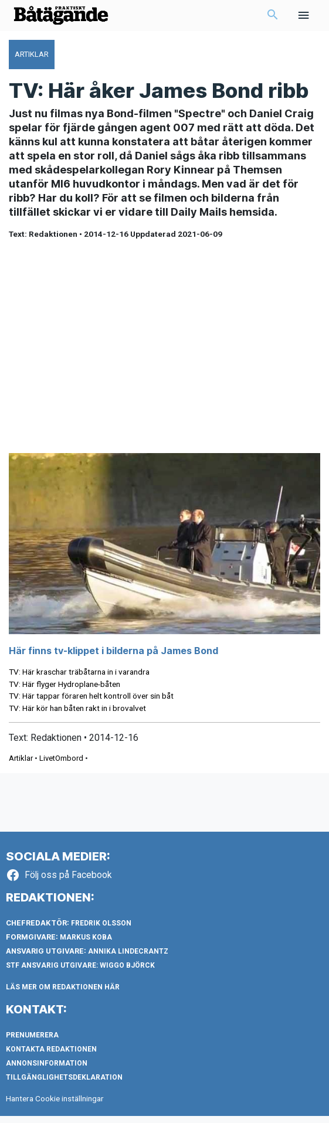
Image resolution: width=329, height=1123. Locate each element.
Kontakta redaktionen (51, 1056)
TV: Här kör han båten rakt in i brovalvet (77, 715)
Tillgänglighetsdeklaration (64, 1084)
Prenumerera (32, 1042)
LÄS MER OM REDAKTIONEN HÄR (63, 994)
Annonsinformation (46, 1070)
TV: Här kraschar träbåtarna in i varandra (79, 678)
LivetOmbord (61, 765)
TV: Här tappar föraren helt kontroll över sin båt (91, 703)
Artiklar (21, 765)
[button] (273, 19)
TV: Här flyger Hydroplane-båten (64, 691)
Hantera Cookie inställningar (55, 1105)
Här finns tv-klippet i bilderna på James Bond (113, 657)
